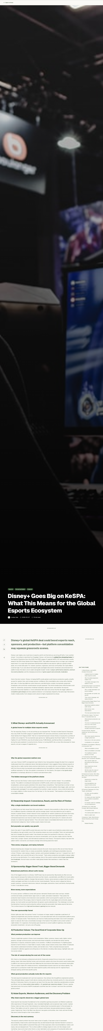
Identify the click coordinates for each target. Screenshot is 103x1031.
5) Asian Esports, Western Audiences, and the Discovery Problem (89, 761)
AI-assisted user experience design (51, 987)
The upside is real (89, 839)
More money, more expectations (89, 738)
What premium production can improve (92, 748)
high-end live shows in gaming (36, 909)
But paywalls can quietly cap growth (92, 723)
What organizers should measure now (91, 796)
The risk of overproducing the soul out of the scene (92, 752)
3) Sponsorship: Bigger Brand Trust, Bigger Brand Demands (91, 731)
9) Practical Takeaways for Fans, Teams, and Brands (90, 819)
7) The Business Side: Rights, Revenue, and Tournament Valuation (91, 786)
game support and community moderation (55, 675)
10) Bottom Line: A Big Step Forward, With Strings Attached (90, 836)
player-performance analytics (60, 673)
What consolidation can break (92, 779)
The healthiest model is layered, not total (91, 782)
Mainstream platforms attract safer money (92, 734)
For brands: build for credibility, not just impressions (92, 832)
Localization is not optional (92, 771)
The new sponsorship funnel (92, 742)
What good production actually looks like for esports (92, 756)
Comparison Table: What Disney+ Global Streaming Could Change (90, 847)
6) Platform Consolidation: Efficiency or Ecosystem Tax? (91, 774)
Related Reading (89, 852)
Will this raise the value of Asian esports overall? (91, 799)
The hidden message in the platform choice (92, 711)
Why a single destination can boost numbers (92, 719)
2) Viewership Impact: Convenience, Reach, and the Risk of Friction (91, 715)
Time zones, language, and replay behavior (92, 727)
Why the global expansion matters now (91, 707)
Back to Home (8, 2)
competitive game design (18, 695)
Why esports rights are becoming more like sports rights (91, 791)
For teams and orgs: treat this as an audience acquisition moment (92, 827)
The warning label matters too (92, 841)
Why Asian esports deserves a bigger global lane (92, 765)
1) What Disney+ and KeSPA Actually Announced (89, 700)
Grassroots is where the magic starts (91, 809)
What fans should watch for (92, 816)
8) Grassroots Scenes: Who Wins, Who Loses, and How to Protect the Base (90, 804)
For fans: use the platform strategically (91, 823)
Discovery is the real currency (92, 769)
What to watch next (90, 844)
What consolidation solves (92, 777)
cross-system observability (31, 987)
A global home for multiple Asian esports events (91, 703)
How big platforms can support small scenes (90, 813)
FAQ (83, 850)
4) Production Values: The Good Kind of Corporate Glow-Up (90, 744)
